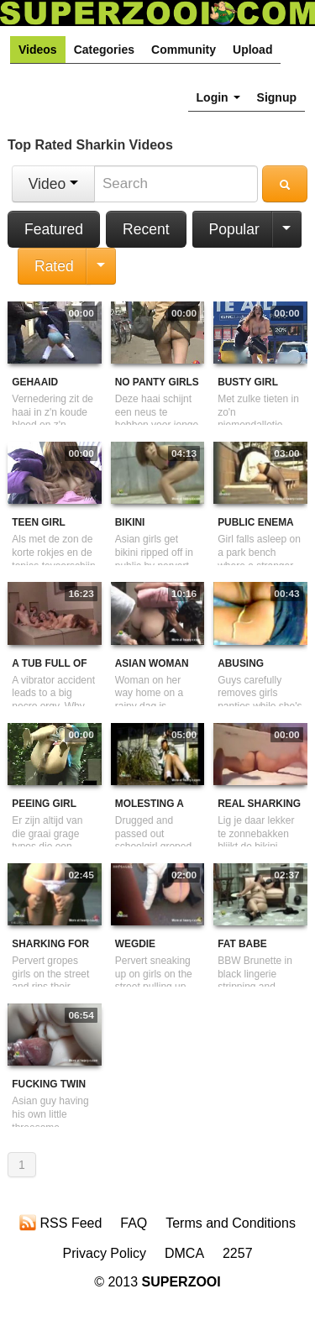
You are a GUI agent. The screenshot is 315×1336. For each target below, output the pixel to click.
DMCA (184, 1253)
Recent (146, 229)
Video (53, 184)
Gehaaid (35, 382)
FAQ (133, 1223)
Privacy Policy (104, 1253)
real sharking (259, 803)
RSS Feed (60, 1222)
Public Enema (256, 522)
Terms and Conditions (230, 1223)
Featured (53, 229)
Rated (54, 266)
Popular (234, 229)
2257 (238, 1253)
